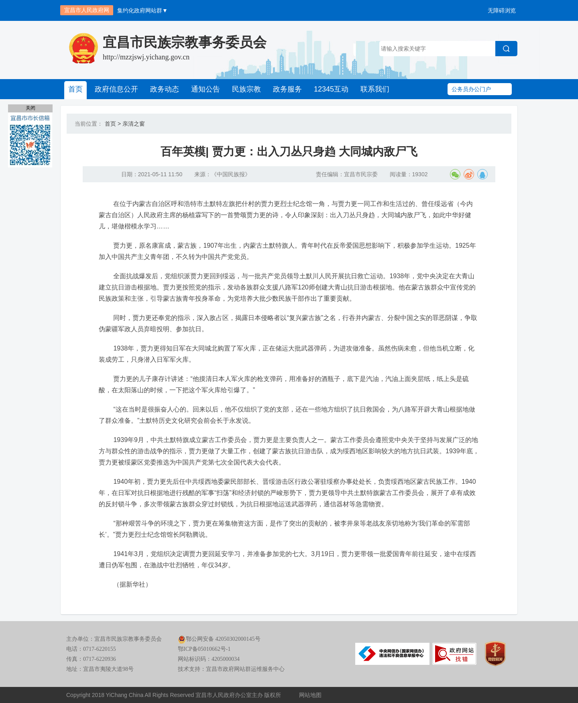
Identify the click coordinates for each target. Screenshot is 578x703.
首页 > (113, 123)
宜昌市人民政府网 (86, 10)
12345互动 (331, 89)
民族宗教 (246, 89)
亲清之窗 (133, 123)
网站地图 (310, 695)
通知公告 (205, 89)
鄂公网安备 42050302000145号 (219, 639)
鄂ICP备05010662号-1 (204, 649)
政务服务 (287, 89)
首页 (75, 89)
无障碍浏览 (502, 10)
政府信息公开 (116, 89)
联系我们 (374, 89)
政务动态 (164, 89)
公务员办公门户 (471, 89)
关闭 (30, 108)
